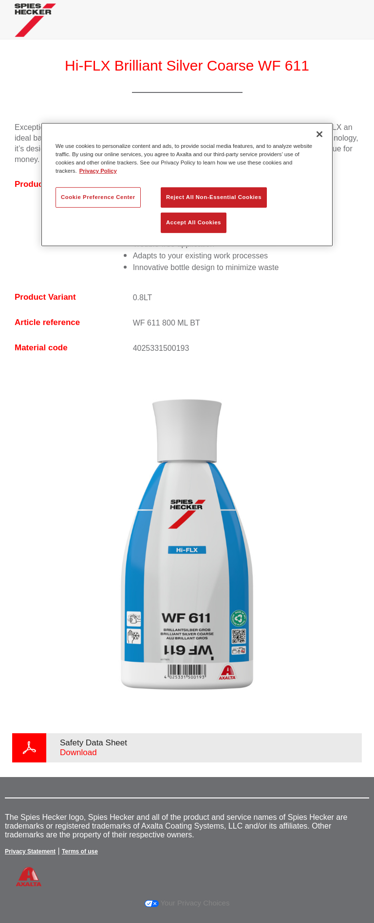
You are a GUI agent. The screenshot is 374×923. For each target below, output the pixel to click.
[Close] (319, 134)
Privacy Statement (30, 851)
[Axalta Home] (35, 27)
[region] (187, 184)
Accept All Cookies (193, 222)
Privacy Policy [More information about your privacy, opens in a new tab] (98, 171)
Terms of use (80, 851)
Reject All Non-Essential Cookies (214, 197)
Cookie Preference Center (98, 197)
